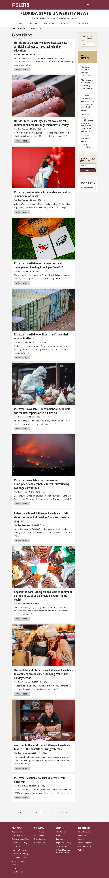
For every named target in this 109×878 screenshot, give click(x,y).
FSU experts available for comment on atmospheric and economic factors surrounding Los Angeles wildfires (42, 478)
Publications (60, 821)
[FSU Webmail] (86, 4)
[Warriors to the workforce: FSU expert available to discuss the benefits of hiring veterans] (43, 706)
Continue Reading (22, 65)
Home (21, 24)
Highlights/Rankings (63, 824)
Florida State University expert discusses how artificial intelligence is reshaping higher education (42, 44)
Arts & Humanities (19, 817)
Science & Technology (20, 835)
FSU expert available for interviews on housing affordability (86, 141)
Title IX (80, 831)
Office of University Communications (63, 832)
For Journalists (82, 24)
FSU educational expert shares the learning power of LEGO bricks (87, 85)
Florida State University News (54, 13)
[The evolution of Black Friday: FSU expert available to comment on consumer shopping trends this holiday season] (43, 631)
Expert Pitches (29, 28)
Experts (81, 821)
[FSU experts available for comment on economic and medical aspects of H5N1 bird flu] (43, 379)
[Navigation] (96, 4)
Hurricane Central (85, 828)
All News (15, 846)
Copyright (60, 865)
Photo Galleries (40, 821)
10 (61, 794)
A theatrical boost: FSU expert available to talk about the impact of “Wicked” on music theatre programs (43, 509)
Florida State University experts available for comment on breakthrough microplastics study (40, 118)
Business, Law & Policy (20, 821)
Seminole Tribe (62, 828)
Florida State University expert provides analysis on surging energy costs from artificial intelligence (87, 122)
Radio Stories (39, 817)
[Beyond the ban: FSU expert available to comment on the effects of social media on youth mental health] (43, 557)
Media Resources (84, 817)
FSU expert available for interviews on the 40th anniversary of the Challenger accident (87, 103)
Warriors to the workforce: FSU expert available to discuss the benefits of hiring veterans (41, 732)
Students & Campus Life (21, 839)
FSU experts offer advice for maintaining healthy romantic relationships (40, 189)
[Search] (91, 4)
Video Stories (39, 813)
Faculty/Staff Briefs (19, 850)
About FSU (65, 24)
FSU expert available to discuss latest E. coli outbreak (43, 763)
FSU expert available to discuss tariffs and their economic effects (40, 331)
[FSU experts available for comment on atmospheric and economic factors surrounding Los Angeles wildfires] (43, 450)
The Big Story (61, 813)
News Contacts (84, 813)
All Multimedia (39, 824)
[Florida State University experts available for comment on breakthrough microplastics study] (43, 92)
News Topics (34, 24)
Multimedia (50, 24)
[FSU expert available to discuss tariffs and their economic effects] (43, 305)
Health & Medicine (19, 831)
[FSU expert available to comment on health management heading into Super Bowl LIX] (43, 234)
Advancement (17, 813)
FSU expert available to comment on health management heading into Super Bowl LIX (37, 260)
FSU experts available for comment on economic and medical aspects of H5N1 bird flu (42, 405)
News (20, 28)
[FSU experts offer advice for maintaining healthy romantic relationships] (43, 163)
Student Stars (61, 817)
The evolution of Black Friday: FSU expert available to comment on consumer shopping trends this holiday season (43, 660)
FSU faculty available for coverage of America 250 (86, 71)
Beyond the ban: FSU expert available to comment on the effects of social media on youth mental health (43, 584)
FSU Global (16, 828)
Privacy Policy (62, 862)
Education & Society (19, 824)
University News (18, 842)
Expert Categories (85, 824)
